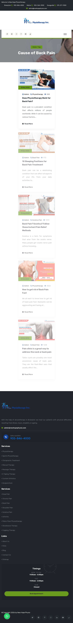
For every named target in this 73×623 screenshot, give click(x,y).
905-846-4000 (19, 5)
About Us (5, 541)
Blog (4, 550)
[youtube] (25, 34)
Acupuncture (7, 483)
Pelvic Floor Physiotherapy (12, 521)
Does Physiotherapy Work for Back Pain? (36, 100)
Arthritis (5, 517)
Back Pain (6, 503)
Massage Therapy (8, 469)
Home (34, 47)
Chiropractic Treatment (11, 460)
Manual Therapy (8, 465)
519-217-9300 (61, 5)
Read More (27, 124)
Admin (26, 95)
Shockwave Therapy (9, 526)
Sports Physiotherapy (10, 456)
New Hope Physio (23, 612)
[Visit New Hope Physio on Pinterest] (21, 34)
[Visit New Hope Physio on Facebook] (12, 34)
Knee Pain (6, 494)
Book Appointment (36, 594)
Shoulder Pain (7, 508)
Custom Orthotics (9, 478)
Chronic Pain (7, 499)
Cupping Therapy (8, 530)
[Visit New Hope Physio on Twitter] (7, 34)
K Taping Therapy (8, 474)
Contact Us (6, 555)
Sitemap (5, 559)
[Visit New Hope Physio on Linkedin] (56, 617)
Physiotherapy (37, 95)
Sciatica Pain (7, 512)
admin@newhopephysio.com (38, 8)
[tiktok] (30, 34)
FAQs (4, 546)
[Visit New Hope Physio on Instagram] (16, 34)
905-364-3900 (39, 5)
